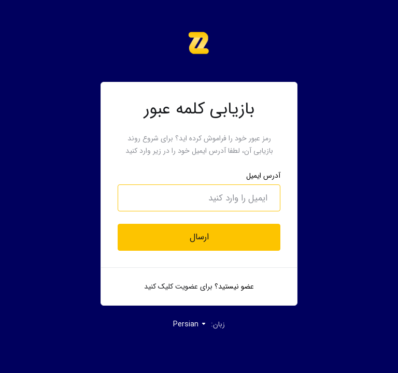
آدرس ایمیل (263, 175)
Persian (190, 324)
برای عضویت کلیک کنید (178, 286)
